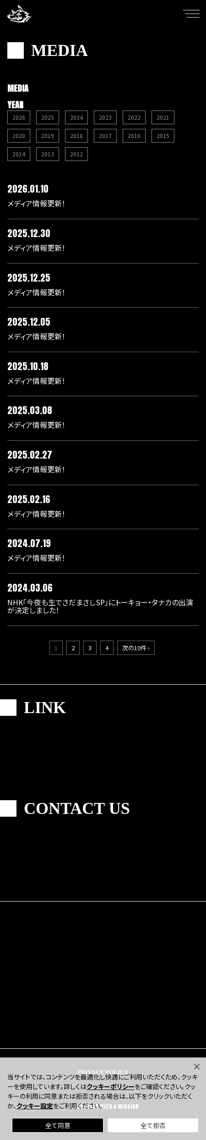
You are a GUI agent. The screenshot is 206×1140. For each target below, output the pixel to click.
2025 (47, 117)
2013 (47, 154)
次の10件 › (136, 647)
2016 (134, 135)
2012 (76, 154)
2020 (18, 135)
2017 (105, 135)
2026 (18, 117)
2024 (76, 117)
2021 (163, 117)
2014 (18, 154)
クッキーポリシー (111, 1086)
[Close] (196, 1066)
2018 (76, 135)
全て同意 (57, 1125)
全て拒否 (153, 1125)
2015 (163, 135)
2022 (134, 117)
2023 (105, 117)
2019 (47, 135)
